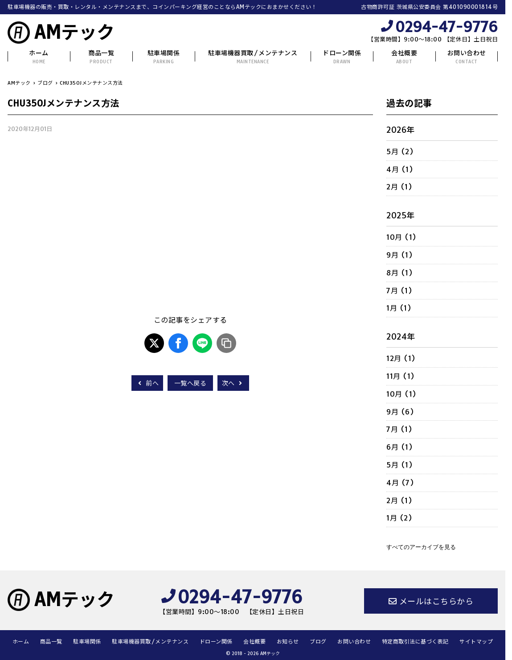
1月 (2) (399, 517)
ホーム (39, 57)
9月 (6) (400, 411)
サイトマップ (476, 641)
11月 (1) (400, 376)
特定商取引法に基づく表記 (415, 641)
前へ (147, 383)
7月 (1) (399, 290)
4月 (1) (399, 169)
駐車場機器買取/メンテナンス (252, 57)
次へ (233, 383)
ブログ (318, 641)
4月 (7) (400, 482)
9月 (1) (399, 254)
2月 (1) (399, 186)
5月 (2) (400, 151)
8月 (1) (399, 272)
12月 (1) (401, 358)
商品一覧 (101, 57)
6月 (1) (399, 447)
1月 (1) (398, 307)
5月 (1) (399, 464)
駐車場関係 (163, 57)
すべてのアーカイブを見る (421, 547)
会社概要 (404, 57)
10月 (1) (401, 237)
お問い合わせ (466, 57)
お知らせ (288, 641)
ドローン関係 (342, 57)
